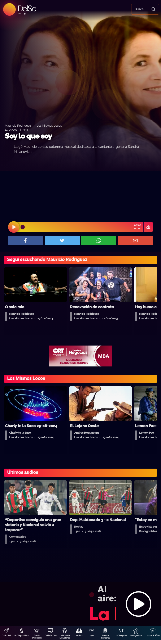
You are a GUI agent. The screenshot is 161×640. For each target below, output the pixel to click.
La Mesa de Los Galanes (65, 637)
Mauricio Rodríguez (18, 125)
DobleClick (6, 636)
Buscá (139, 9)
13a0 (92, 636)
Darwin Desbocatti (37, 637)
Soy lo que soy (28, 136)
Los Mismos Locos (49, 125)
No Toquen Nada (21, 636)
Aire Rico (79, 636)
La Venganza (121, 636)
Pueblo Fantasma (105, 637)
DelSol (27, 8)
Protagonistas (136, 636)
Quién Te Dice (50, 636)
